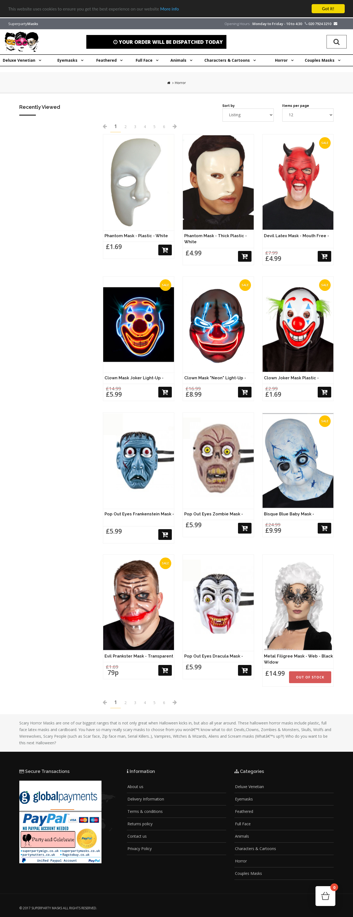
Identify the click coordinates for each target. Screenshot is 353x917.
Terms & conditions (145, 811)
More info (169, 9)
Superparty (23, 23)
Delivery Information (145, 799)
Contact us (137, 836)
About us (135, 786)
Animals (242, 836)
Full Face (243, 823)
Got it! (328, 9)
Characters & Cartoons (255, 848)
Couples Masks (248, 873)
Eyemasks (244, 799)
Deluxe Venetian (249, 786)
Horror (180, 82)
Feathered (244, 811)
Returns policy (140, 823)
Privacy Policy (139, 848)
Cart (332, 889)
